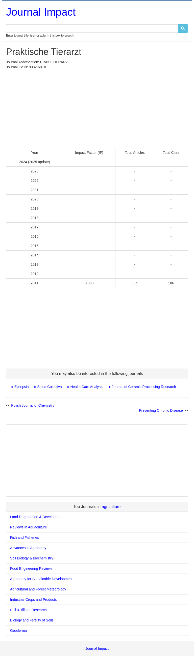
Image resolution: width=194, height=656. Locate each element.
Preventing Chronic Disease (161, 410)
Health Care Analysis (86, 387)
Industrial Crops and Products (33, 600)
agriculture (111, 506)
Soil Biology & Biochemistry (31, 558)
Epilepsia (21, 387)
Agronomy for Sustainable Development (41, 579)
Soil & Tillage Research (28, 610)
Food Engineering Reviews (31, 568)
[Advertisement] (97, 107)
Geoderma (18, 631)
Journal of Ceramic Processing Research (144, 387)
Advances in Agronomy (28, 548)
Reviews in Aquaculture (28, 527)
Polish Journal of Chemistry (32, 405)
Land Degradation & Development (36, 517)
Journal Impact (41, 12)
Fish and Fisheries (24, 537)
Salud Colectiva (49, 387)
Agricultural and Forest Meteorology (38, 589)
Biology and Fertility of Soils (32, 620)
